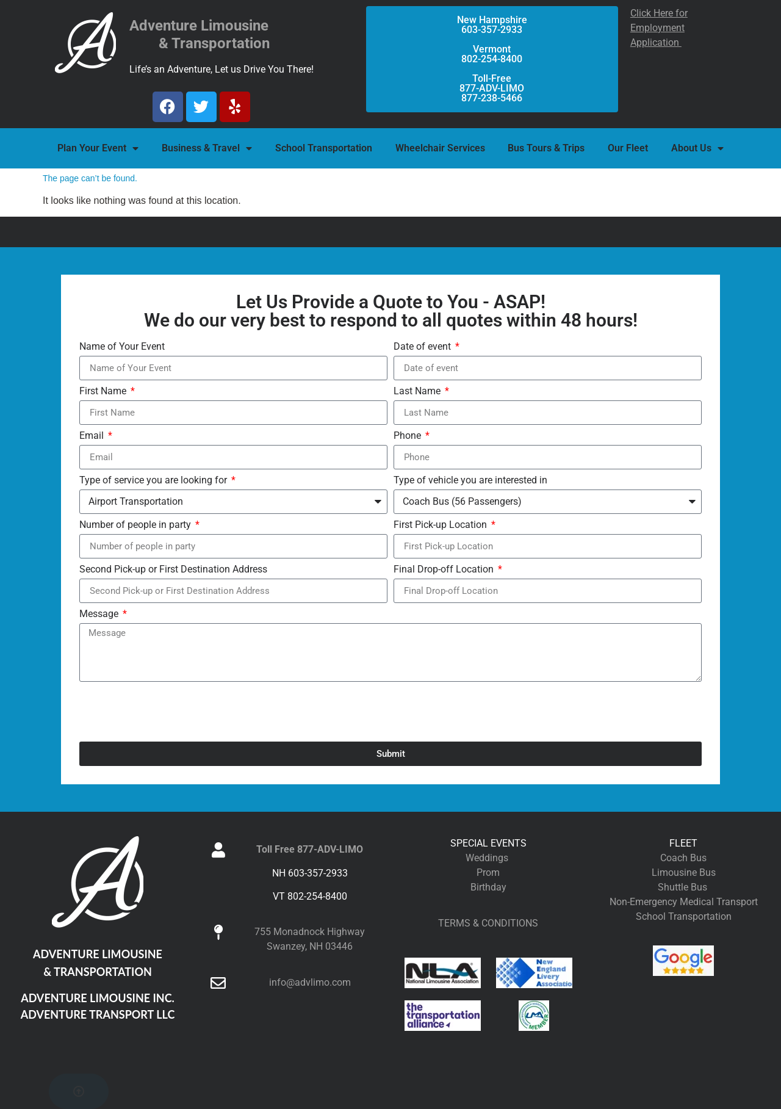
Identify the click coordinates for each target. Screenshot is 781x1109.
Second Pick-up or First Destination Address (173, 570)
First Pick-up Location (441, 525)
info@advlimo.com (310, 982)
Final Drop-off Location (445, 570)
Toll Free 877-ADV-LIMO (309, 849)
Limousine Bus (684, 872)
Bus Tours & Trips (546, 148)
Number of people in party (136, 525)
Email (92, 436)
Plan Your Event (98, 148)
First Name (104, 391)
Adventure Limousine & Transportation (199, 34)
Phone (408, 436)
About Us (697, 148)
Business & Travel (207, 148)
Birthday (488, 887)
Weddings (488, 858)
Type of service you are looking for (154, 480)
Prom (488, 872)
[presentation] (172, 711)
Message (100, 614)
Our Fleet (628, 148)
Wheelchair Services (440, 148)
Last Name (418, 391)
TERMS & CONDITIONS (488, 923)
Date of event (423, 347)
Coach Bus (683, 858)
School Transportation (323, 148)
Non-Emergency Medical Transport (684, 902)
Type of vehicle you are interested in (470, 480)
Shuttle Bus (684, 887)
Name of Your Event (122, 347)
